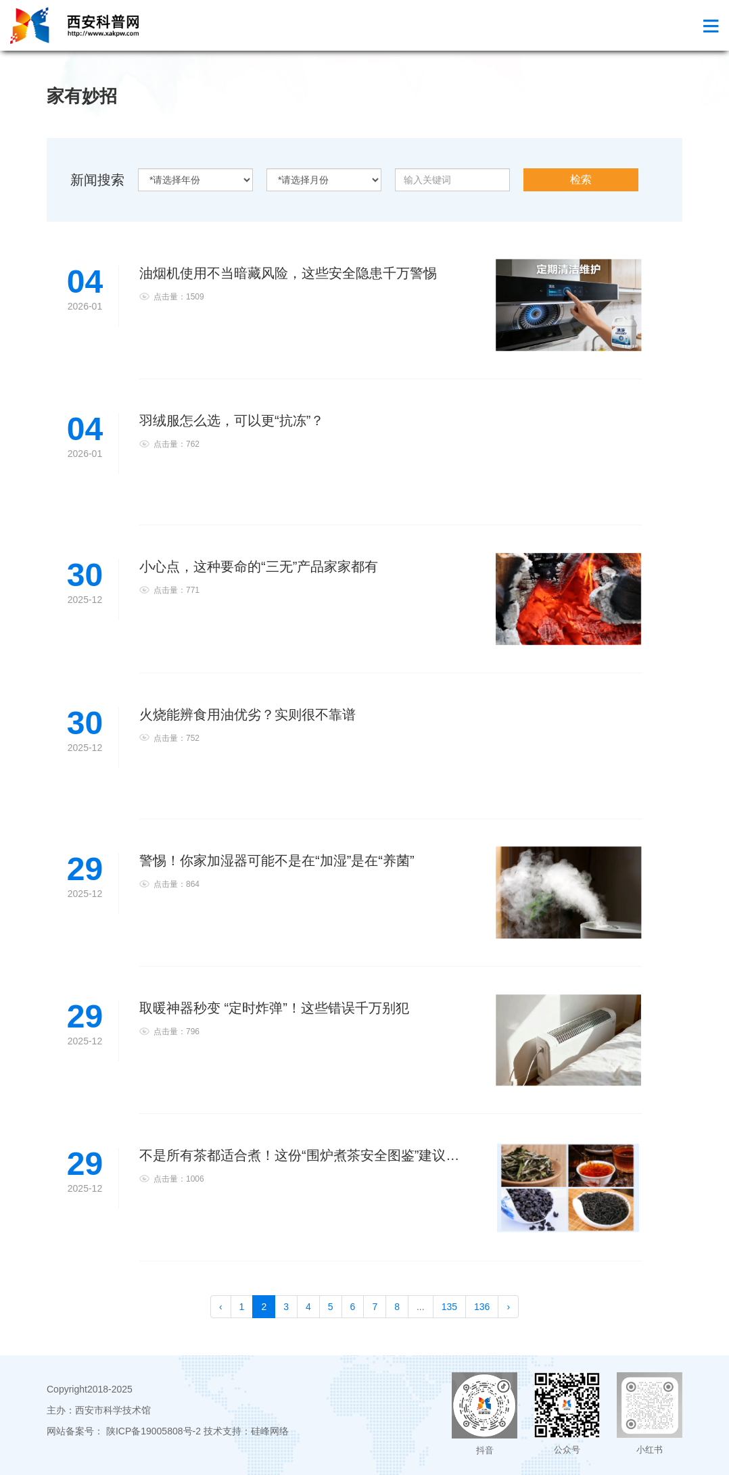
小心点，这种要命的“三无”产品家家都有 (258, 566)
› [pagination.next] (508, 1306)
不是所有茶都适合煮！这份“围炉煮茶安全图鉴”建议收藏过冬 (319, 1155)
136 (482, 1306)
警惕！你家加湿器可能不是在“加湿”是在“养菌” (277, 860)
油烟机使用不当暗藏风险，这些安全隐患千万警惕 (288, 273)
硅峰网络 (270, 1431)
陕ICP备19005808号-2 (153, 1431)
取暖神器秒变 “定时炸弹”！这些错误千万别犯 (274, 1007)
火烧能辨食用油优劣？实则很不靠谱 (247, 714)
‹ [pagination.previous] (220, 1306)
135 (449, 1306)
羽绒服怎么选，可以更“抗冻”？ (231, 420)
